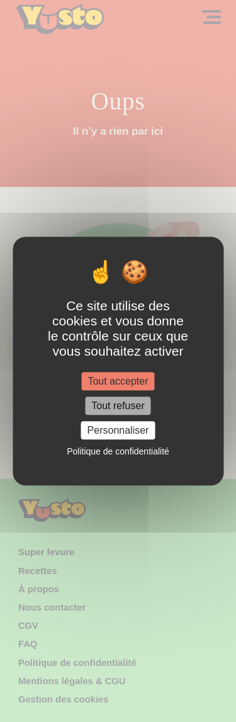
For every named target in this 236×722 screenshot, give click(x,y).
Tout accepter (117, 381)
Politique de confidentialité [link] (118, 451)
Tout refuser (117, 405)
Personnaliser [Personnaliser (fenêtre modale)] (118, 430)
